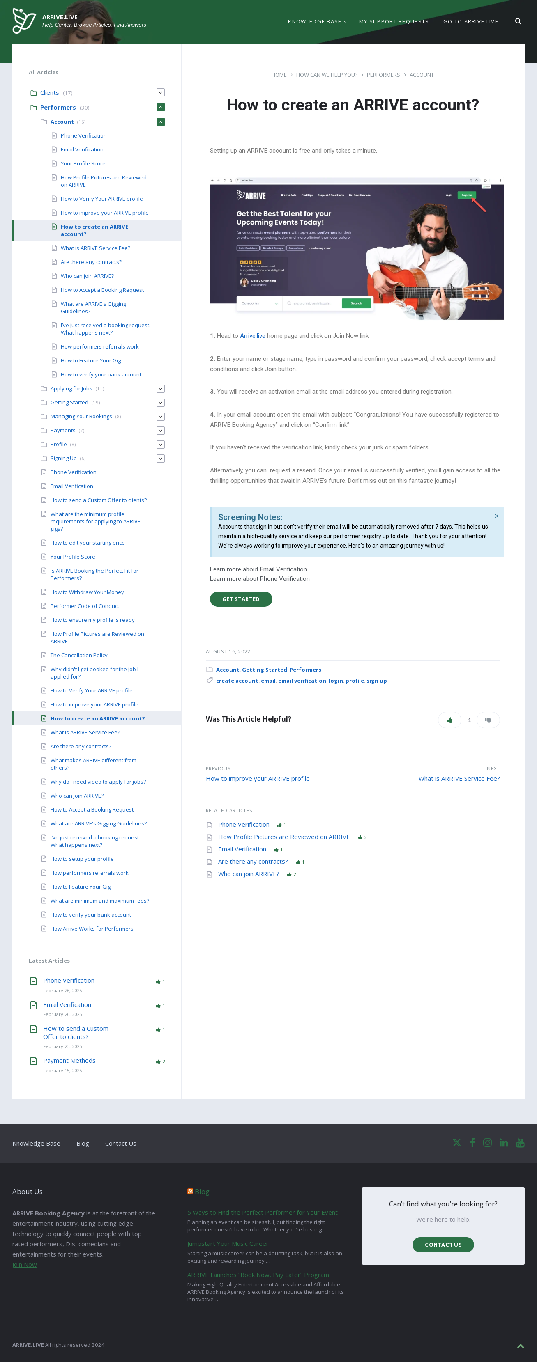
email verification (302, 680)
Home (279, 74)
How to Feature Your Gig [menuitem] (91, 360)
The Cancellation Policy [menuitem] (79, 655)
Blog (82, 1143)
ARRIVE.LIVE (60, 17)
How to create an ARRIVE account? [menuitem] (98, 718)
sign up (376, 680)
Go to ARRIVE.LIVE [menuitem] (470, 22)
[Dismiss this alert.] (496, 516)
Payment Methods (69, 1060)
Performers (383, 74)
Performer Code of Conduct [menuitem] (85, 606)
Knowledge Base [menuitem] (314, 22)
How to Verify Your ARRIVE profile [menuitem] (102, 198)
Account (422, 74)
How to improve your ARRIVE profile (258, 778)
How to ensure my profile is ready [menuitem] (93, 620)
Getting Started (264, 669)
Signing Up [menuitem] (64, 458)
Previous (218, 768)
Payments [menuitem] (63, 430)
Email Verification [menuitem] (82, 149)
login (336, 680)
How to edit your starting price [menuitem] (88, 542)
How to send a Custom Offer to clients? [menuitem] (99, 500)
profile (355, 680)
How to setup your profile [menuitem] (82, 858)
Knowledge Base (36, 1143)
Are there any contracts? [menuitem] (91, 262)
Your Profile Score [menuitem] (83, 163)
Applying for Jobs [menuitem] (71, 388)
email (268, 680)
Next (493, 768)
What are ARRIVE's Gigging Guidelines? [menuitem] (99, 823)
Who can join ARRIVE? (249, 873)
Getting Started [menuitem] (69, 402)
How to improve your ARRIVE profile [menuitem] (105, 212)
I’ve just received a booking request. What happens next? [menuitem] (105, 328)
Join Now (24, 1264)
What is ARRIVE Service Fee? (459, 778)
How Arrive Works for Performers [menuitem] (92, 928)
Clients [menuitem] (49, 92)
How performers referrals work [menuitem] (100, 346)
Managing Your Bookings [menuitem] (81, 416)
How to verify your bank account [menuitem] (101, 374)
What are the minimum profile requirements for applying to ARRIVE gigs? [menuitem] (96, 521)
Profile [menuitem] (59, 444)
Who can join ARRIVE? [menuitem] (87, 276)
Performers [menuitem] (58, 107)
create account (237, 680)
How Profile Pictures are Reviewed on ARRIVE (285, 836)
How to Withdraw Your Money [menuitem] (87, 592)
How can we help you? (326, 74)
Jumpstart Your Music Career (228, 1243)
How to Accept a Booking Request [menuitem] (102, 289)
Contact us (443, 1244)
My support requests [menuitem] (394, 22)
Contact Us (120, 1143)
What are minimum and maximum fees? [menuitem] (100, 900)
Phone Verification (244, 824)
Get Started (241, 599)
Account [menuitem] (62, 121)
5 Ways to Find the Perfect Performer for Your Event (262, 1212)
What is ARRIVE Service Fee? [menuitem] (95, 248)
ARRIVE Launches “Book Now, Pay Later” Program (258, 1274)
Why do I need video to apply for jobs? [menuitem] (98, 781)
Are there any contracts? (254, 861)
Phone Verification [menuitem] (84, 135)
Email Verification (243, 849)
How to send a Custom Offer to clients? (75, 1032)
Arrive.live (252, 335)
